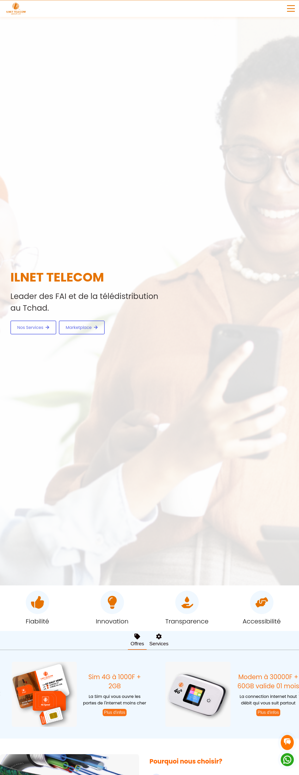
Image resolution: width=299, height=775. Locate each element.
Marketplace (82, 327)
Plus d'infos (114, 712)
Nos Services (33, 327)
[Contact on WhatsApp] (287, 759)
